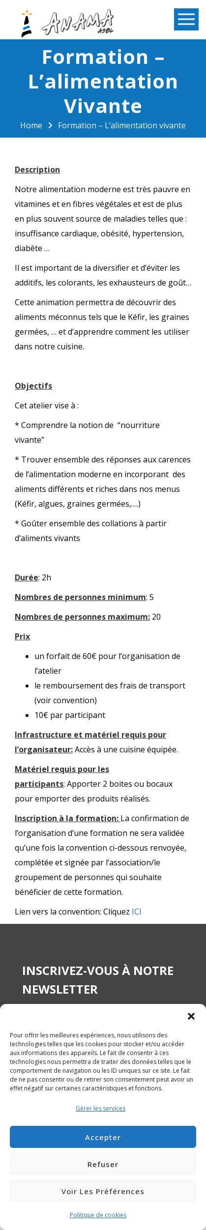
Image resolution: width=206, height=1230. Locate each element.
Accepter (103, 1137)
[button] (191, 1016)
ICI (137, 911)
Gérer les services (100, 1108)
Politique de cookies (98, 1215)
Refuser (103, 1164)
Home (31, 125)
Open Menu (186, 20)
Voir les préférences (103, 1191)
